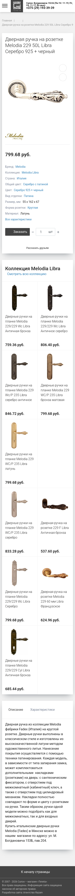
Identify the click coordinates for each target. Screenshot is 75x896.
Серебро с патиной (35, 184)
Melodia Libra (30, 172)
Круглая (33, 207)
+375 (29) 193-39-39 (40, 7)
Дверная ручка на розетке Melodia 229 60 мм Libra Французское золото (54, 601)
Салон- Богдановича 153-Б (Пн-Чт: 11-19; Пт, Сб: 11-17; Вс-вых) (49, 4)
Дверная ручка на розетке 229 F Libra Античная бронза (55, 528)
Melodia (21, 166)
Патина (28, 196)
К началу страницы (37, 872)
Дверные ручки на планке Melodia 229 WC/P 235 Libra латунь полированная (19, 463)
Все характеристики (18, 219)
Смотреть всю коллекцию (26, 274)
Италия (21, 178)
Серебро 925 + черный (28, 190)
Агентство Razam (33, 892)
